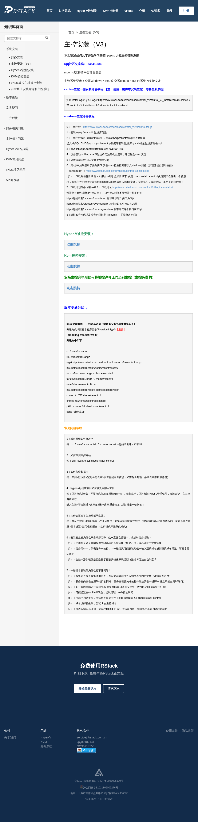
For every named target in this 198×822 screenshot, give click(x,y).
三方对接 (12, 118)
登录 (169, 10)
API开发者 (13, 180)
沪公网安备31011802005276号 (100, 787)
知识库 (155, 10)
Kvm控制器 (110, 10)
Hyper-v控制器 (87, 10)
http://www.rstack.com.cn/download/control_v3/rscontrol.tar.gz (117, 127)
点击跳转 (73, 244)
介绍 (142, 10)
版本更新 (12, 97)
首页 (49, 10)
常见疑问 (12, 107)
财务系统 (65, 10)
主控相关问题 (15, 138)
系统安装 (12, 49)
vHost (128, 10)
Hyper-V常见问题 (17, 149)
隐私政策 (188, 730)
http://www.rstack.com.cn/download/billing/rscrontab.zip (143, 187)
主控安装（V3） (90, 32)
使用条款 (172, 730)
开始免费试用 (87, 688)
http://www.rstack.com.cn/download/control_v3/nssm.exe (117, 170)
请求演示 (113, 688)
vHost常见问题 (15, 169)
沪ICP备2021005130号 (110, 780)
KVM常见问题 (15, 159)
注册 (186, 10)
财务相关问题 (15, 128)
